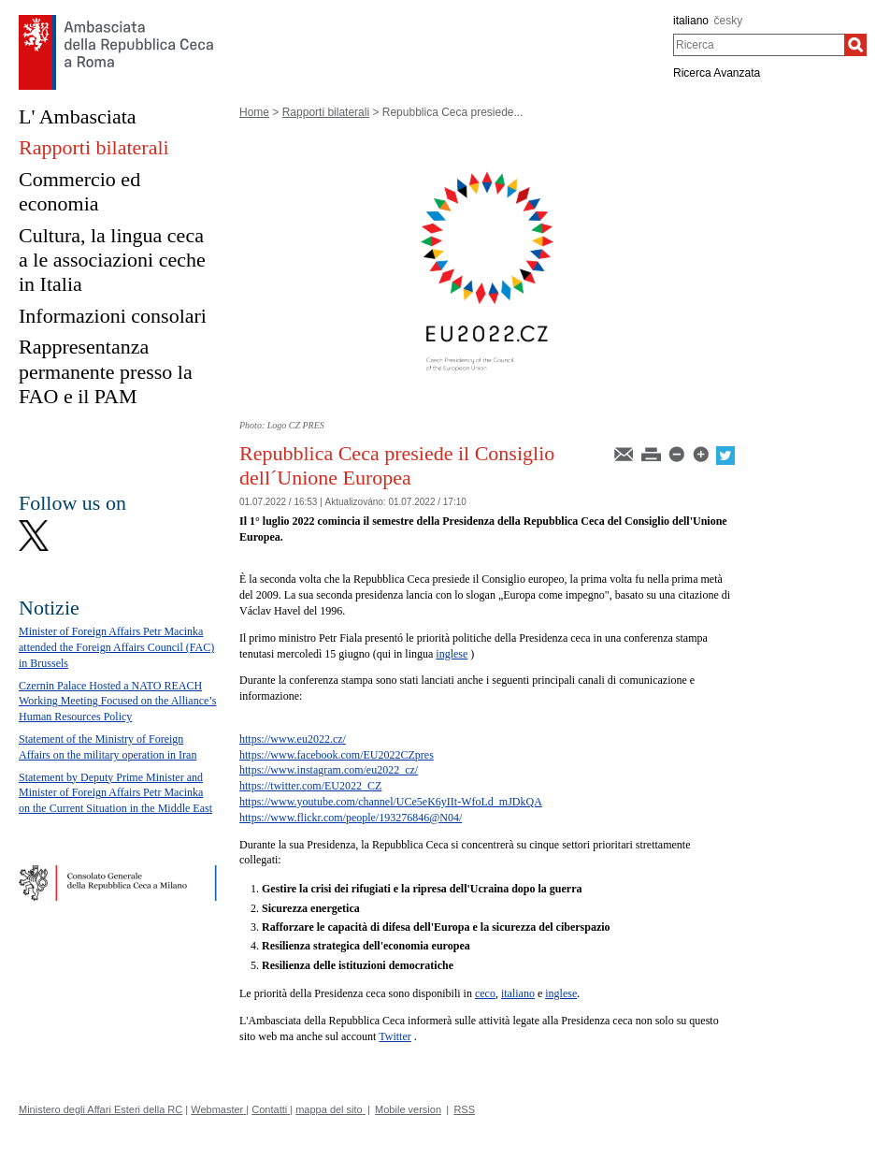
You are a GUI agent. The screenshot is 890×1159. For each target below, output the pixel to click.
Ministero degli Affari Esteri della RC (100, 1109)
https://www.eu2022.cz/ (292, 739)
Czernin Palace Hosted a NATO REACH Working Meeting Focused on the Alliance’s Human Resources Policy (117, 701)
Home (254, 112)
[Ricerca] (855, 45)
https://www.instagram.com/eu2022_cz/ (328, 769)
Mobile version (408, 1109)
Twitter (394, 1036)
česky (728, 20)
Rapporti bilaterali (325, 112)
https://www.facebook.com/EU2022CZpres (336, 754)
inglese (451, 653)
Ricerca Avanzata (716, 73)
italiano (691, 20)
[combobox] (758, 45)
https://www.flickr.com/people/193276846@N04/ (350, 817)
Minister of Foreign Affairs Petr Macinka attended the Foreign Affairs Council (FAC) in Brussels (116, 647)
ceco (485, 993)
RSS (464, 1109)
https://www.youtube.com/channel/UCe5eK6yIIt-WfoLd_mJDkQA (390, 801)
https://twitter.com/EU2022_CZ (310, 785)
